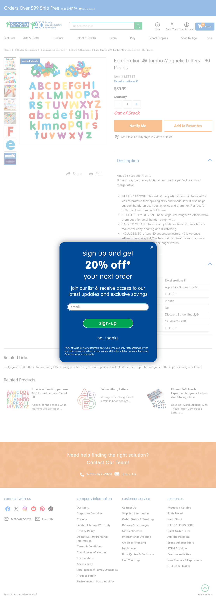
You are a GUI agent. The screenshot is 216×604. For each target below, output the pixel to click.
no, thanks (108, 338)
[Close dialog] (152, 247)
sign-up (108, 323)
